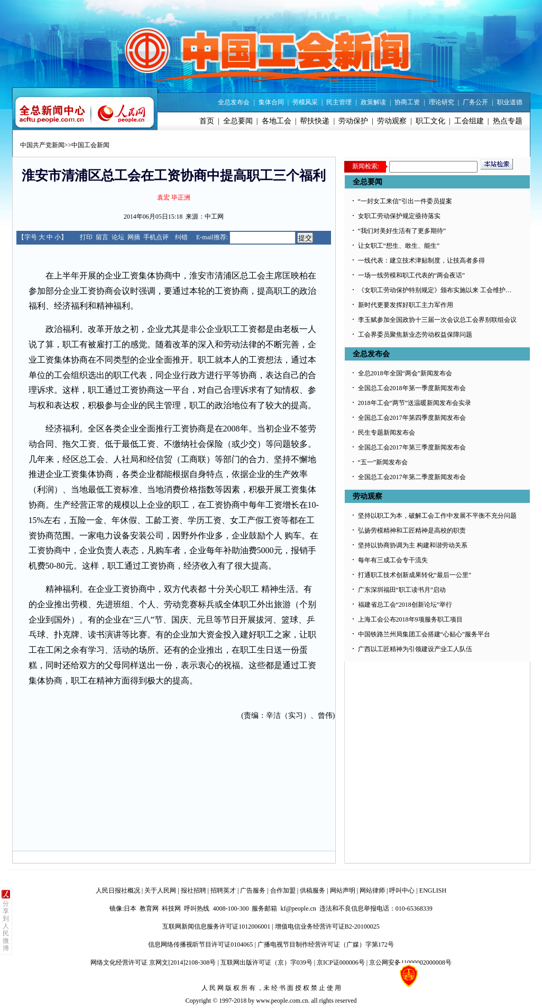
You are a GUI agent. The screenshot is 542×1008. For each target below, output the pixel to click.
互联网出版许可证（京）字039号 (267, 962)
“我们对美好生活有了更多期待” (402, 231)
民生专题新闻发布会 (386, 432)
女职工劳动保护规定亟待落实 (399, 216)
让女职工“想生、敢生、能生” (399, 245)
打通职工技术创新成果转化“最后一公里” (415, 575)
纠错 (181, 237)
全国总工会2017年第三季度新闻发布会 (412, 447)
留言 (102, 237)
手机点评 (156, 237)
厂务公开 (475, 102)
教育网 (149, 908)
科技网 (171, 908)
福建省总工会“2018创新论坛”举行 (405, 604)
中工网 (214, 216)
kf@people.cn (298, 908)
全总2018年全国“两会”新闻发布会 (405, 373)
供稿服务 (312, 890)
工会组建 (469, 121)
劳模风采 (305, 102)
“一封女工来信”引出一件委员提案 (405, 201)
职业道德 (509, 102)
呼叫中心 (402, 890)
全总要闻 (238, 121)
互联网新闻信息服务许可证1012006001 (216, 926)
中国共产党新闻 (42, 145)
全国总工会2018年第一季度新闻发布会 (412, 388)
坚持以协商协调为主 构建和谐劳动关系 (412, 545)
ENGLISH (432, 890)
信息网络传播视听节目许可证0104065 (200, 944)
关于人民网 (160, 890)
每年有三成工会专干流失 (393, 560)
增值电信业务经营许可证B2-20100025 (327, 926)
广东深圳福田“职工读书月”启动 (402, 589)
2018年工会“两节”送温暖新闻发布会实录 (415, 403)
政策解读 (373, 102)
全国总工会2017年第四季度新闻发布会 (412, 417)
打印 (86, 237)
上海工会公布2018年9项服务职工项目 (410, 619)
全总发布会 (234, 102)
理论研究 (441, 102)
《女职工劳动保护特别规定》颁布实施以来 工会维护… (435, 290)
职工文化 (430, 121)
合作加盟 (283, 890)
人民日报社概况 (118, 890)
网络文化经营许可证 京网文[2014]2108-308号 (153, 962)
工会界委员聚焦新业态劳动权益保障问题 (415, 334)
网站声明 (342, 890)
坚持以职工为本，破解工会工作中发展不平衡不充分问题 (437, 515)
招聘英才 (223, 890)
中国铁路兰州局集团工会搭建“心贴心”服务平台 (424, 634)
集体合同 (271, 102)
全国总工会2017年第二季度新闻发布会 (412, 477)
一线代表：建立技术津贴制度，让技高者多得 (421, 260)
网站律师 (372, 890)
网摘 (133, 237)
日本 (130, 908)
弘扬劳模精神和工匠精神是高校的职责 (412, 530)
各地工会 (276, 121)
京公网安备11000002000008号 (410, 962)
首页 (206, 121)
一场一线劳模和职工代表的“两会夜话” (411, 275)
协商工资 (407, 102)
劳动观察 (392, 121)
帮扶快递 (314, 121)
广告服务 (252, 890)
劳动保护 (353, 121)
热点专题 (507, 121)
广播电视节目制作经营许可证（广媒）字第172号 (326, 944)
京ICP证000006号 (341, 962)
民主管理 (339, 102)
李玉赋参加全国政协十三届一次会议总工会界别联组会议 (437, 319)
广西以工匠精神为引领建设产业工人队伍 (415, 649)
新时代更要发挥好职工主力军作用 (405, 305)
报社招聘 (193, 890)
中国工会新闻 (90, 145)
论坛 (118, 237)
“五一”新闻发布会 (383, 462)
